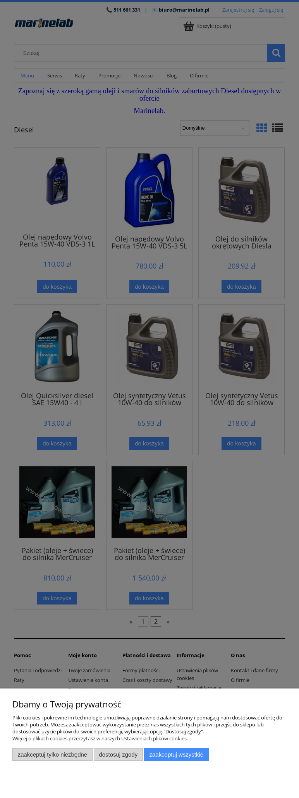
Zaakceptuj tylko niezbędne (52, 754)
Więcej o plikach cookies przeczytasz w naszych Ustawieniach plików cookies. (100, 738)
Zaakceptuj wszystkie (176, 754)
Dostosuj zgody (118, 754)
